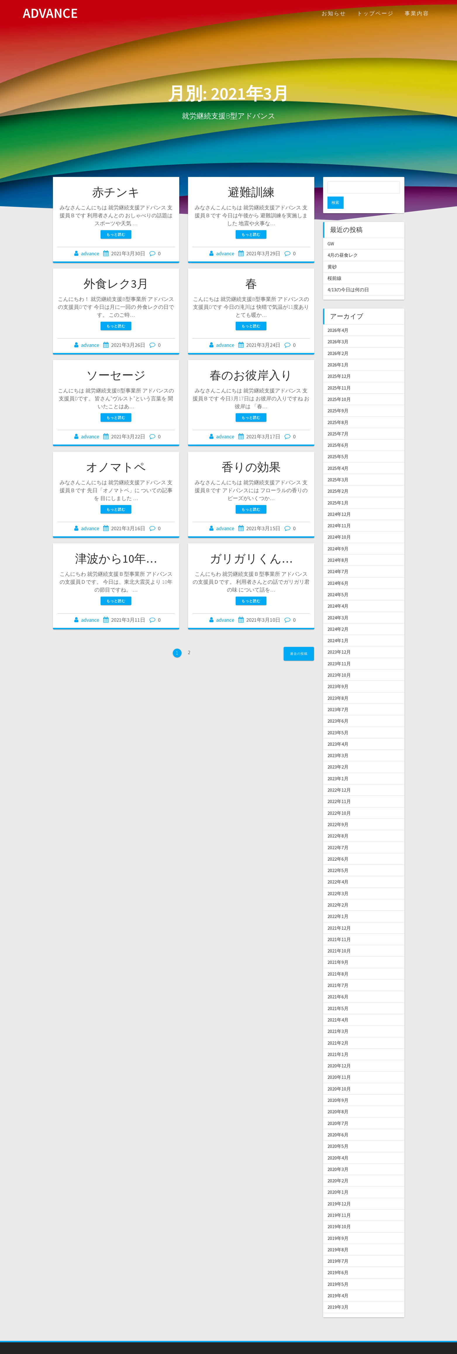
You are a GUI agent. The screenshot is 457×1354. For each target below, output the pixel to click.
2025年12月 (339, 364)
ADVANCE (50, 13)
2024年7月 (338, 559)
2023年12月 (339, 639)
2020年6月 (338, 1122)
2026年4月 (338, 318)
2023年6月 (338, 709)
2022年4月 (338, 869)
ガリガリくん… (251, 558)
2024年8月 (338, 548)
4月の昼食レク (342, 243)
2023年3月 (338, 743)
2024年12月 (339, 502)
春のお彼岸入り (251, 375)
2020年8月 (338, 1099)
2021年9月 (338, 950)
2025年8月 (338, 410)
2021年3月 (338, 1019)
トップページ (375, 13)
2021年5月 (338, 996)
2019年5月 (338, 1272)
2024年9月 (338, 536)
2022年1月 (338, 904)
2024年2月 (338, 617)
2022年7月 (338, 835)
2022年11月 (339, 789)
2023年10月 (339, 663)
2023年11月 (339, 651)
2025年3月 (338, 467)
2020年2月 (338, 1168)
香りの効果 (251, 467)
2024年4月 (338, 594)
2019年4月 (338, 1283)
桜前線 (334, 266)
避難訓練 (251, 192)
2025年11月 (339, 375)
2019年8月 (338, 1237)
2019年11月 (339, 1203)
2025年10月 (339, 387)
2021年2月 (338, 1030)
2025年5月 (338, 444)
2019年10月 (339, 1214)
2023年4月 (338, 732)
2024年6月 (338, 571)
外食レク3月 (116, 283)
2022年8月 (338, 823)
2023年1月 (338, 766)
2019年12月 (339, 1191)
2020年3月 (338, 1157)
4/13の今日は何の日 (348, 277)
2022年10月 (339, 801)
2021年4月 (338, 1007)
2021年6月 (338, 984)
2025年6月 (338, 433)
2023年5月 (338, 720)
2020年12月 (339, 1053)
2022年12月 (339, 778)
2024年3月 (338, 605)
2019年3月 (338, 1295)
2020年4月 (338, 1145)
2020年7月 (338, 1111)
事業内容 (417, 13)
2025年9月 (338, 398)
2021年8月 (338, 961)
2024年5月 (338, 582)
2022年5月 (338, 858)
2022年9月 (338, 812)
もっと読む (115, 234)
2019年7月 (338, 1249)
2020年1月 (338, 1180)
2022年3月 (338, 881)
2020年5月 (338, 1134)
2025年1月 (338, 490)
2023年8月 (338, 686)
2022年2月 (338, 892)
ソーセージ (116, 375)
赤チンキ (116, 192)
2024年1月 (338, 628)
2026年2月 (338, 341)
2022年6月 (338, 847)
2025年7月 (338, 421)
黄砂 (332, 254)
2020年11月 (339, 1065)
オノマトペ (116, 467)
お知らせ (334, 13)
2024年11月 (339, 513)
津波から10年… (116, 558)
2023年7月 (338, 697)
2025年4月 (338, 456)
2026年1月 (338, 352)
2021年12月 (339, 916)
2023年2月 (338, 754)
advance (90, 253)
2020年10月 (339, 1076)
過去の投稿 (299, 654)
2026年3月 (338, 329)
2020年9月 (338, 1088)
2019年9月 (338, 1226)
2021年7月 (338, 973)
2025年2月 (338, 479)
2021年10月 (339, 938)
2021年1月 (338, 1042)
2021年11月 (339, 927)
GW (330, 231)
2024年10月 (339, 525)
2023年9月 (338, 674)
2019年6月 (338, 1260)
